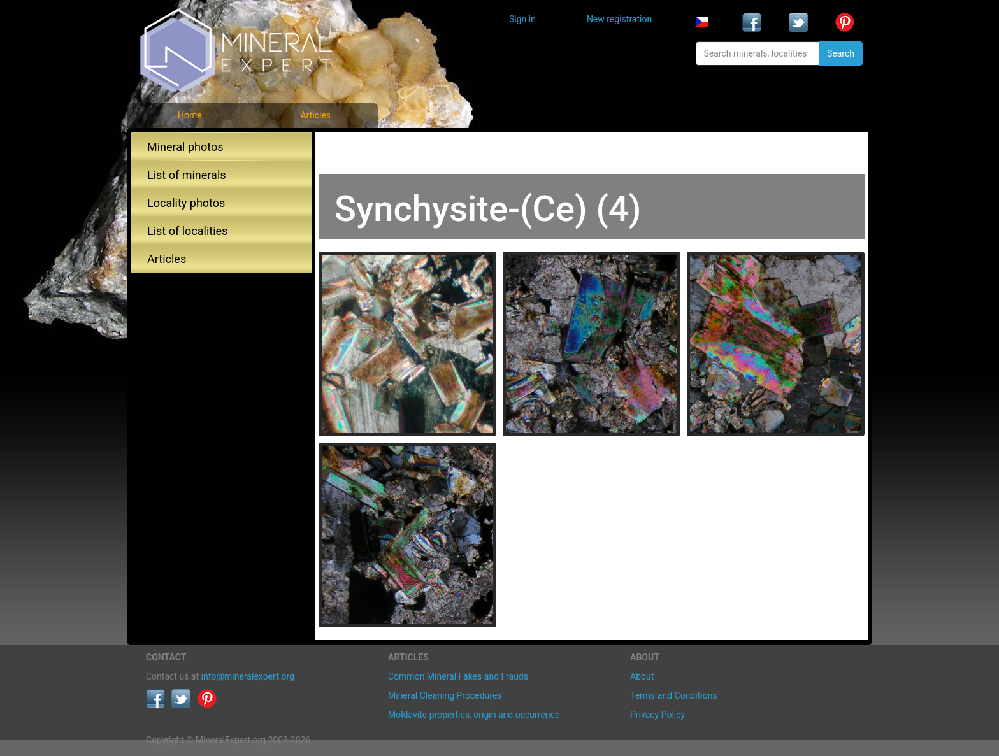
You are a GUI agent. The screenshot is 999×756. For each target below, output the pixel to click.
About (642, 676)
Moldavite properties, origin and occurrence (473, 715)
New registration (619, 19)
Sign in (522, 19)
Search (840, 53)
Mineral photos (185, 146)
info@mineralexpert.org (247, 676)
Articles (315, 115)
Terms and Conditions (673, 695)
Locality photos (186, 203)
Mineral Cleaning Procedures (445, 695)
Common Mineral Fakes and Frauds (458, 676)
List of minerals (186, 175)
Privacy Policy (657, 715)
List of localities (187, 231)
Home (190, 115)
